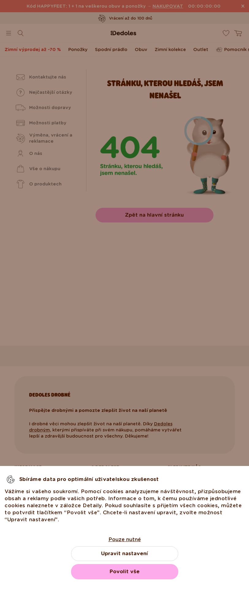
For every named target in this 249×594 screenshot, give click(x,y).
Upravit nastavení (124, 553)
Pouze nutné (124, 539)
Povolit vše (125, 571)
